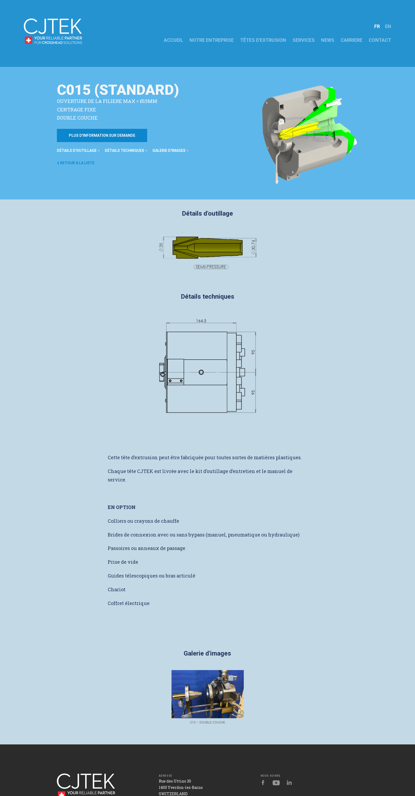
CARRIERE (351, 40)
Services (303, 40)
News (327, 40)
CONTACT (380, 40)
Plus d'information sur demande (102, 135)
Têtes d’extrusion (263, 40)
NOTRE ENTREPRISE (212, 40)
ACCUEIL (173, 40)
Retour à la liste (75, 163)
